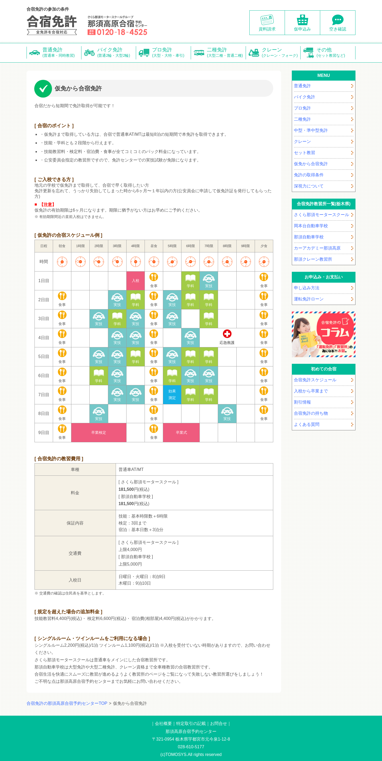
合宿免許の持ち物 (311, 413)
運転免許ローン (309, 299)
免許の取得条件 (309, 175)
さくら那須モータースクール (321, 214)
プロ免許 (171, 52)
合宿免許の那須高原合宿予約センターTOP (67, 703)
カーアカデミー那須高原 (317, 248)
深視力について (309, 186)
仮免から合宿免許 (311, 163)
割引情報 (302, 402)
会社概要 (163, 723)
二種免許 (226, 52)
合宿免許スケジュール (315, 380)
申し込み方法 (306, 288)
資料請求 (267, 29)
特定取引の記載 (191, 723)
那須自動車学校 (309, 237)
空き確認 (337, 29)
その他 (335, 52)
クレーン (281, 52)
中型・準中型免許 (311, 130)
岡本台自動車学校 (311, 226)
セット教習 (304, 152)
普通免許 (61, 52)
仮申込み (302, 29)
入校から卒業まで (311, 391)
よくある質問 (306, 424)
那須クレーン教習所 (313, 259)
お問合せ (218, 723)
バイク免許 (116, 52)
